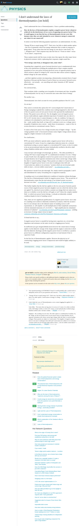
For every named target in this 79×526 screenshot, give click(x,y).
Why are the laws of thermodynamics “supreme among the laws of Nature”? (48, 395)
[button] (57, 2)
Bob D (56, 272)
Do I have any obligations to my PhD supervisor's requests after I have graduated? (48, 493)
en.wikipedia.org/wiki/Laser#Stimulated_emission (55, 210)
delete (36, 252)
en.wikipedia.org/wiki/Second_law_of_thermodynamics (55, 182)
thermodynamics (29, 246)
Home (2, 16)
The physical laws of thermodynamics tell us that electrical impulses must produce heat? (49, 385)
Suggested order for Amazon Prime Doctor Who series (48, 501)
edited (61, 252)
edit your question (69, 283)
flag (39, 252)
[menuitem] (6, 2)
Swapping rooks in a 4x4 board (43, 478)
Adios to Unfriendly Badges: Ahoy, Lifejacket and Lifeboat (47, 352)
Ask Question (72, 17)
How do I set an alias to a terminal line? (46, 497)
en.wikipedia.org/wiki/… (62, 167)
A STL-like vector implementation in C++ (46, 481)
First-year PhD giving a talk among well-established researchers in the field (46, 436)
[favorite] (21, 39)
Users (2, 26)
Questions (4, 20)
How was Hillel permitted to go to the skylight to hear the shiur (48, 489)
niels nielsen (63, 272)
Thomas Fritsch (30, 274)
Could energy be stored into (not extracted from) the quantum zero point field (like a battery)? (50, 400)
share (26, 252)
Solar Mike (32, 304)
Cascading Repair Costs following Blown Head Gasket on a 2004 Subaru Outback (47, 472)
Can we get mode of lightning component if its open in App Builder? (47, 519)
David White (71, 272)
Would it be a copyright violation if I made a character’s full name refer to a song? (47, 459)
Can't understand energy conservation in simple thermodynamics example (49, 415)
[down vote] (21, 35)
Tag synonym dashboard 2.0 (45, 361)
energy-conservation (47, 246)
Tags (2, 23)
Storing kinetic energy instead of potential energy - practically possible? (49, 406)
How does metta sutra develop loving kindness (47, 507)
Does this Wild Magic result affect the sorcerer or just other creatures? (48, 467)
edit (32, 252)
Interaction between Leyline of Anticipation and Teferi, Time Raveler (48, 463)
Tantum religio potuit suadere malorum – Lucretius (48, 451)
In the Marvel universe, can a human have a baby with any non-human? (48, 455)
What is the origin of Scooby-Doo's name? (46, 432)
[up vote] (21, 27)
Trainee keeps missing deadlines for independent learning (48, 515)
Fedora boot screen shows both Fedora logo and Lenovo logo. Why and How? (48, 485)
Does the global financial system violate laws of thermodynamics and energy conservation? (49, 378)
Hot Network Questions (42, 429)
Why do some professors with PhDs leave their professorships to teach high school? (48, 440)
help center (57, 283)
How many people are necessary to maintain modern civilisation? (47, 445)
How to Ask (72, 279)
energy (38, 246)
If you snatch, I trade (40, 448)
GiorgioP (38, 274)
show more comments (43, 328)
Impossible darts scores (41, 504)
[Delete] (68, 311)
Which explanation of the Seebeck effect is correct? (50, 420)
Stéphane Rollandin (68, 297)
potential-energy (59, 246)
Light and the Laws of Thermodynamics (49, 411)
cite (30, 252)
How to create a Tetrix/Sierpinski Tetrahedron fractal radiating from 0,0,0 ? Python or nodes (47, 511)
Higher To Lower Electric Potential (47, 390)
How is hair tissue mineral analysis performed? (48, 475)
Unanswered (4, 30)
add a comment (29, 328)
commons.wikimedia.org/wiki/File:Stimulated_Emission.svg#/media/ (46, 214)
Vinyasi (63, 262)
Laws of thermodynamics (44, 424)
